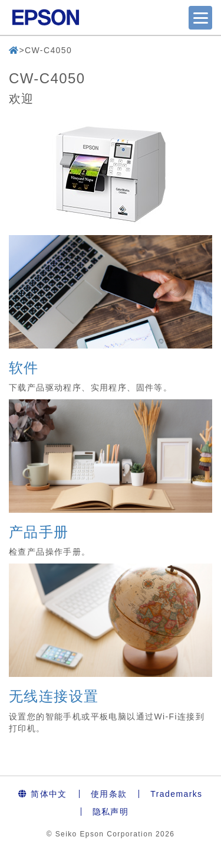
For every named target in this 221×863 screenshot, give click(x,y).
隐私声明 (111, 811)
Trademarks (176, 794)
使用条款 (109, 794)
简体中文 (42, 794)
